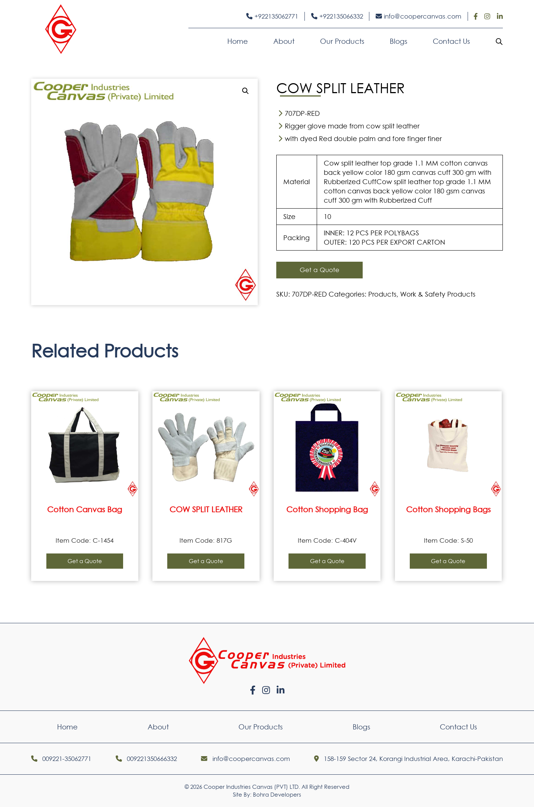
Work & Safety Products (437, 294)
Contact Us (451, 41)
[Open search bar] (499, 41)
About (283, 41)
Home (237, 41)
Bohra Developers (277, 794)
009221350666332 (146, 758)
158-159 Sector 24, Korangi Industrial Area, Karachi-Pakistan (408, 758)
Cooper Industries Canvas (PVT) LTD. (252, 787)
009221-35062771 (61, 758)
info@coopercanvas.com (418, 16)
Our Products (342, 41)
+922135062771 (272, 16)
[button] (245, 91)
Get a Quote (319, 269)
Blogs (398, 41)
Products (382, 294)
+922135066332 (337, 16)
